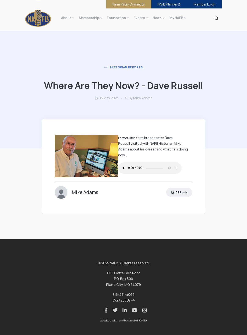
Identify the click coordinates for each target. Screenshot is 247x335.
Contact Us (124, 300)
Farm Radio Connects (129, 4)
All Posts (179, 192)
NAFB (169, 4)
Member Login (204, 4)
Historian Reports (126, 67)
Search (217, 18)
